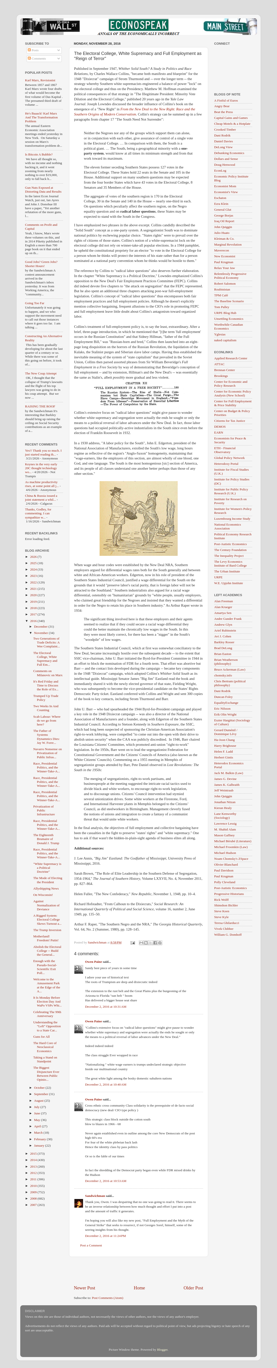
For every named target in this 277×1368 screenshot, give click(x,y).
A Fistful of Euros (226, 100)
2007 (33, 1205)
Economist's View (226, 192)
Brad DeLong (223, 648)
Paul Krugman (223, 262)
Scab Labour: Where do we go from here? (46, 720)
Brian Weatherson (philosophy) (226, 661)
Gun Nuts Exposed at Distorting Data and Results (43, 189)
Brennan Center (224, 370)
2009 (33, 1192)
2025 (33, 563)
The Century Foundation (230, 550)
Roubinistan (222, 289)
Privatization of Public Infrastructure (44, 810)
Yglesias (220, 334)
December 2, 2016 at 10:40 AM (105, 1084)
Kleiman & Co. (224, 238)
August (39, 1100)
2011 (33, 1179)
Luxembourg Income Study (232, 518)
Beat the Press (223, 112)
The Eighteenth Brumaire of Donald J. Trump (46, 839)
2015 (33, 1153)
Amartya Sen (223, 613)
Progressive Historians (229, 894)
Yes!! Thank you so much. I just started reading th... (43, 452)
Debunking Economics (229, 153)
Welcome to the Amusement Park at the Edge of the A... (46, 985)
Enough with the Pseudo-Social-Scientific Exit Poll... (45, 967)
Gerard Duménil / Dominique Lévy (225, 732)
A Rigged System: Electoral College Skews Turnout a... (47, 919)
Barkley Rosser (224, 642)
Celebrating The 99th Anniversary (47, 1014)
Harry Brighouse (225, 745)
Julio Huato (222, 233)
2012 (33, 1173)
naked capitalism (225, 340)
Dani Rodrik (222, 135)
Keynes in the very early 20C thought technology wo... (41, 468)
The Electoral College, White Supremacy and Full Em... (45, 659)
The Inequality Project (229, 556)
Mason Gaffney (224, 835)
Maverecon (221, 250)
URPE (218, 577)
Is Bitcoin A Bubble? (39, 154)
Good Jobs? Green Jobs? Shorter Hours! (41, 264)
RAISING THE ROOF (40, 406)
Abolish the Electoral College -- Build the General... (47, 950)
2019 (33, 601)
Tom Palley (221, 307)
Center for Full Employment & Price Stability (233, 403)
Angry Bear (222, 106)
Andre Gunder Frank (228, 619)
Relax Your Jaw (224, 268)
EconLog (220, 170)
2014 (33, 1160)
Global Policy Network (229, 458)
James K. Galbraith (227, 785)
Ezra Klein (221, 204)
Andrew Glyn (223, 624)
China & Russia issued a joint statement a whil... (41, 497)
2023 (33, 576)
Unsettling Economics (229, 319)
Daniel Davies (223, 141)
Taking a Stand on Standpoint (45, 1059)
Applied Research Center (230, 358)
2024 (33, 569)
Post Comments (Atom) (107, 1298)
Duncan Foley (223, 697)
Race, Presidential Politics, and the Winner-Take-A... (46, 767)
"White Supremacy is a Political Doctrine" (47, 867)
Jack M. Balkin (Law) (228, 773)
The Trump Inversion (47, 930)
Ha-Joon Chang (224, 740)
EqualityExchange (226, 703)
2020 (33, 595)
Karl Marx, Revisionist (40, 80)
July (37, 1107)
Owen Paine (93, 962)
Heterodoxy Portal (226, 464)
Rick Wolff (221, 900)
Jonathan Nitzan (225, 802)
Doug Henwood (224, 164)
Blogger (162, 1349)
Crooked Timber (225, 129)
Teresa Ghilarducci (226, 923)
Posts (33, 50)
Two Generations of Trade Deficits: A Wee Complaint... (46, 642)
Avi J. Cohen (222, 636)
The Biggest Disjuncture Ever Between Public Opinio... (46, 1073)
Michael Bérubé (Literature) (232, 841)
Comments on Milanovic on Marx (47, 673)
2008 (33, 1198)
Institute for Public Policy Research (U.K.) (231, 491)
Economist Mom (225, 186)
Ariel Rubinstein (225, 630)
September (41, 1094)
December (41, 626)
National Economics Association (227, 526)
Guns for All (41, 1036)
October (40, 1087)
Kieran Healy (223, 808)
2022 (33, 582)
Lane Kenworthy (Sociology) (225, 815)
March (39, 1132)
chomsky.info (223, 675)
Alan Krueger (223, 607)
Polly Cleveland (225, 882)
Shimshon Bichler (226, 905)
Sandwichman (95, 1196)
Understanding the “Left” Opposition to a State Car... (47, 1026)
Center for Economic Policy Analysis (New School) (232, 393)
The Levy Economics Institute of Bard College (230, 563)
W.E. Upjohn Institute (228, 583)
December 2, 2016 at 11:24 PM (105, 1236)
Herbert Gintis (223, 757)
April (38, 1126)
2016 (33, 621)
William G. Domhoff (228, 934)
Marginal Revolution (228, 244)
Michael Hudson (225, 853)
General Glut (222, 209)
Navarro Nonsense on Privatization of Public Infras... (47, 753)
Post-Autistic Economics (230, 544)
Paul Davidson (224, 870)
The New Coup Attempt (41, 373)
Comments (37, 58)
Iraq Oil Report (224, 221)
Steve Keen (221, 911)
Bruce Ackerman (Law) (229, 669)
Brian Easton (222, 654)
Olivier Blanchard (226, 864)
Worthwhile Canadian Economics (228, 326)
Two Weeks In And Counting (45, 708)
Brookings (221, 376)
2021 (33, 589)
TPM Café (221, 295)
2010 (33, 1186)
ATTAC (219, 364)
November (41, 633)
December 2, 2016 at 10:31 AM (105, 1006)
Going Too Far (34, 303)
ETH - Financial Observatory (225, 450)
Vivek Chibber (224, 929)
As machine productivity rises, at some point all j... (42, 484)
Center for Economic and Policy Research (230, 383)
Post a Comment (91, 1245)
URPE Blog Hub (225, 313)
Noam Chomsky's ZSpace (231, 858)
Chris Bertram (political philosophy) (230, 683)
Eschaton (220, 198)
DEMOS (220, 426)
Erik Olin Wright (225, 714)
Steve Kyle (221, 917)
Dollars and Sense (226, 159)
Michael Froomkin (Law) (231, 847)
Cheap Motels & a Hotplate (232, 123)
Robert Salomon (225, 283)
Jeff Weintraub (224, 790)
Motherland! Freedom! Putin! (46, 938)
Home (139, 1287)
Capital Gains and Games (231, 118)
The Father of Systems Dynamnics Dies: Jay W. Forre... (46, 737)
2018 (33, 608)
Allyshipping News (46, 888)
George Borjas (223, 215)
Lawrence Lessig (225, 823)
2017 (33, 614)
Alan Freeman (223, 601)
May (37, 1120)
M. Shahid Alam (225, 829)
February (40, 1139)
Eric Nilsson (222, 708)
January (39, 1145)
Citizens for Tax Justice (229, 421)
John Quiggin (223, 227)
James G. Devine (225, 779)
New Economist (225, 256)
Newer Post (84, 1287)
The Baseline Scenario (229, 301)
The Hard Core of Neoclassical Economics (45, 1047)
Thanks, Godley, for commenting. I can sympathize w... (38, 513)
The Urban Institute (227, 571)
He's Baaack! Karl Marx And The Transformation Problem (41, 117)
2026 (33, 557)
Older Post (193, 1287)
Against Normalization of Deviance (46, 905)
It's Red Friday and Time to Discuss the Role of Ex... (45, 685)
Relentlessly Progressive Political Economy (230, 276)
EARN (218, 432)
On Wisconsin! (43, 895)
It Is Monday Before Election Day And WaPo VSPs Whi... (47, 1001)
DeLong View (223, 147)
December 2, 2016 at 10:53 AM (105, 1181)
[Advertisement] (139, 1271)
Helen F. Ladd (223, 751)
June (37, 1113)
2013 (33, 1166)
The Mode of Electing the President (47, 880)
